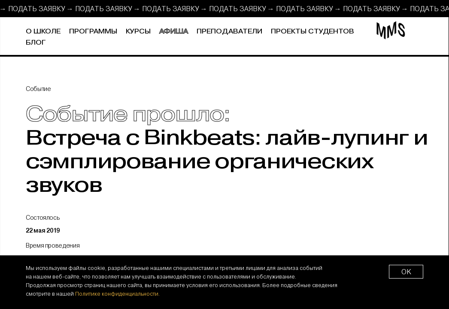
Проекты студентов (312, 31)
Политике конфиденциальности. (117, 293)
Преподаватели (229, 31)
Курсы (138, 31)
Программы (93, 31)
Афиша (173, 31)
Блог (36, 42)
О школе (43, 31)
